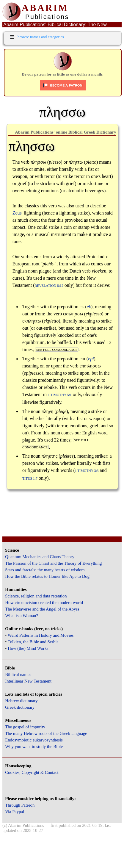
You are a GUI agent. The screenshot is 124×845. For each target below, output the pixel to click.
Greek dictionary (19, 707)
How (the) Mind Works (28, 648)
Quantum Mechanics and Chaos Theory (39, 556)
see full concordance (56, 349)
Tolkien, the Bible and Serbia (33, 641)
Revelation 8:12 (49, 286)
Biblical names (18, 674)
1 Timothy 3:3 (87, 471)
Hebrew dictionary (21, 700)
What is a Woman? (21, 615)
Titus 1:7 (29, 479)
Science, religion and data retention (36, 596)
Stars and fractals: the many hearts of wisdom (44, 569)
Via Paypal (14, 811)
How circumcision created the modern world (44, 602)
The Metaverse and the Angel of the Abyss (42, 609)
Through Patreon (19, 805)
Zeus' (17, 212)
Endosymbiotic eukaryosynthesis (33, 740)
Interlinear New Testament (28, 681)
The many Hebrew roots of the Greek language (46, 733)
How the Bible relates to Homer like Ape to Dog (47, 576)
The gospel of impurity (25, 726)
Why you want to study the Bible (34, 746)
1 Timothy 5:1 (60, 395)
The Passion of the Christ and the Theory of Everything (53, 563)
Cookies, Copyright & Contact (31, 772)
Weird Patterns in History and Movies (40, 635)
